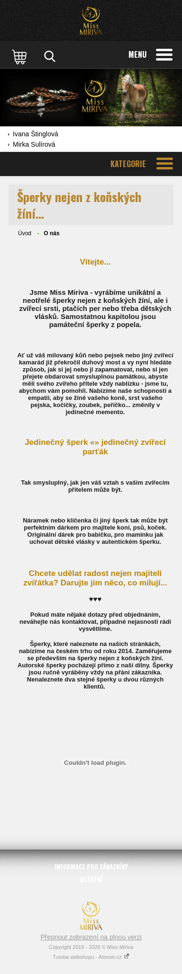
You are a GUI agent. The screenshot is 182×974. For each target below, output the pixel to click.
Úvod (24, 233)
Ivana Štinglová (35, 134)
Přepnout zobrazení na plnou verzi (90, 937)
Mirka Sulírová (34, 144)
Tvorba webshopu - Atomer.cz (91, 957)
